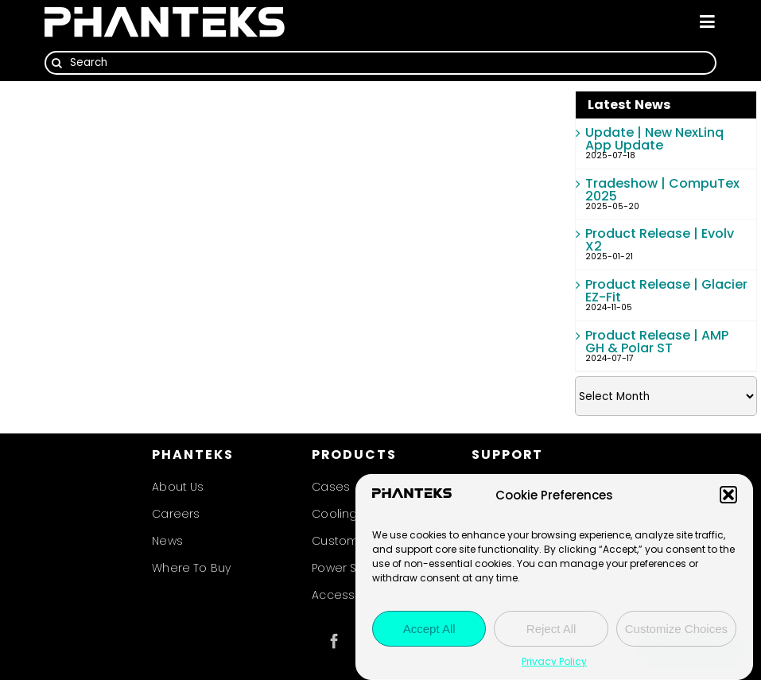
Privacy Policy (554, 661)
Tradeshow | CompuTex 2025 (662, 189)
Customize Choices (676, 628)
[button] (728, 495)
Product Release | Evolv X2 (659, 239)
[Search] (380, 63)
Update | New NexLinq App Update (654, 138)
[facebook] (334, 641)
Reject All (551, 628)
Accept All (429, 628)
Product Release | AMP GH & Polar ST (656, 341)
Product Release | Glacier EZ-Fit (666, 290)
